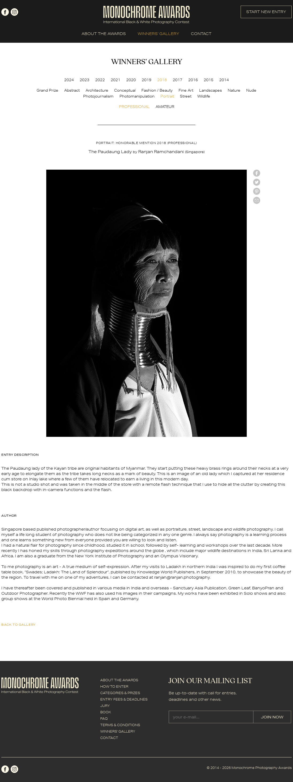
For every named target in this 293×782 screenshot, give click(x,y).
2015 (208, 79)
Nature (234, 90)
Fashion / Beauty (157, 90)
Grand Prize (47, 90)
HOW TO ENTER (114, 686)
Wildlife (203, 96)
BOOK (105, 712)
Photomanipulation (137, 96)
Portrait (167, 96)
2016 (193, 79)
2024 (69, 79)
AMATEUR (165, 106)
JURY (105, 705)
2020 (131, 79)
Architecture (97, 90)
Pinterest (256, 191)
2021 (115, 79)
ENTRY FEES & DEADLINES (124, 699)
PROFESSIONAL (134, 106)
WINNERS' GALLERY (158, 33)
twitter (256, 182)
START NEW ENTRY (266, 11)
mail (256, 200)
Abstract (72, 90)
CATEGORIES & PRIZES (120, 693)
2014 (224, 79)
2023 (84, 79)
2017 (177, 79)
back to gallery (18, 625)
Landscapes (210, 90)
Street (185, 96)
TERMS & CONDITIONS (120, 725)
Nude (251, 90)
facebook (5, 12)
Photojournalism (98, 96)
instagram (14, 12)
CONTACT (201, 33)
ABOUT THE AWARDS (104, 33)
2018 (162, 79)
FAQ (104, 718)
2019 (146, 79)
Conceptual (125, 90)
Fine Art (186, 90)
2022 (100, 79)
